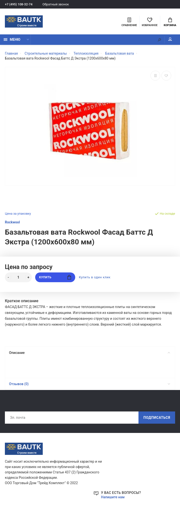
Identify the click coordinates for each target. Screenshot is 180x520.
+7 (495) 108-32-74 (18, 4)
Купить (55, 277)
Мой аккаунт (170, 39)
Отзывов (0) (89, 384)
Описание (89, 353)
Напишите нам (113, 497)
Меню (12, 39)
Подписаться (156, 418)
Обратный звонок (55, 4)
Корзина (170, 22)
